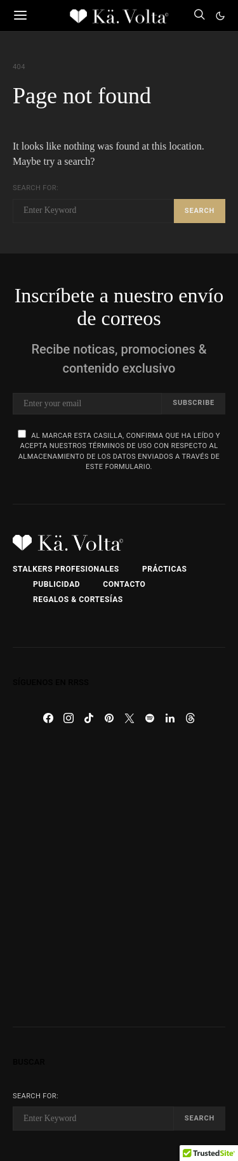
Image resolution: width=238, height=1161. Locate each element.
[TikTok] (89, 718)
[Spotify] (150, 718)
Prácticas (164, 569)
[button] (220, 16)
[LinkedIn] (170, 718)
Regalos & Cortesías (78, 599)
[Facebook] (48, 718)
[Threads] (190, 718)
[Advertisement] (119, 877)
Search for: (35, 188)
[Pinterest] (109, 718)
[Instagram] (68, 718)
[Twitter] (129, 718)
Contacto (124, 584)
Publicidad (56, 584)
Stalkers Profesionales (66, 569)
